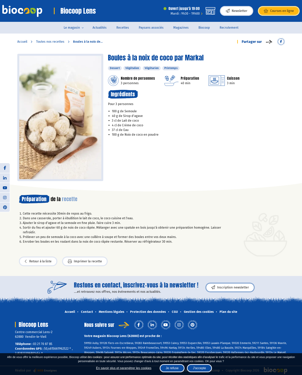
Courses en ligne (279, 11)
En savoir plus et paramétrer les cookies (123, 368)
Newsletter (236, 11)
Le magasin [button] (72, 27)
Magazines (181, 27)
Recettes (122, 27)
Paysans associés (151, 27)
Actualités (100, 27)
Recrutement (229, 27)
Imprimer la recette (85, 261)
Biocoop (204, 27)
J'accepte (199, 368)
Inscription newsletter (230, 287)
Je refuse (172, 368)
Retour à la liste (38, 261)
